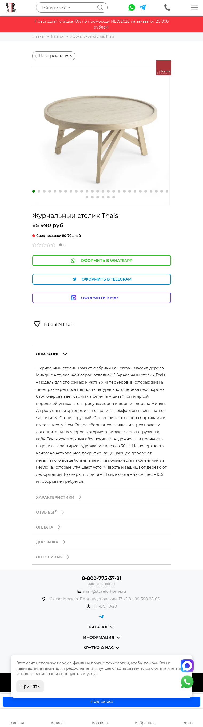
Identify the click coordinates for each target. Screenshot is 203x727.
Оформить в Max (101, 297)
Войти (188, 723)
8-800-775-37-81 (101, 578)
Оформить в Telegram (101, 279)
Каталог (58, 723)
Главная (17, 723)
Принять (30, 686)
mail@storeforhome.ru (104, 591)
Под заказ (102, 702)
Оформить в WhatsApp (102, 260)
